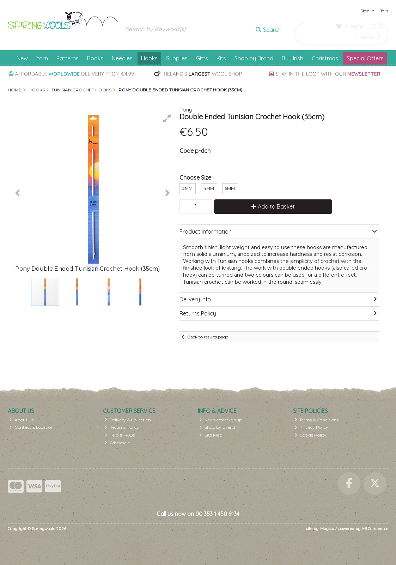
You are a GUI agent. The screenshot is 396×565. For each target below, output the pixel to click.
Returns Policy (121, 427)
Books (95, 58)
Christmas (325, 58)
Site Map (210, 435)
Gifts (202, 58)
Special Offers (365, 58)
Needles (122, 58)
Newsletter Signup (220, 419)
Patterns (67, 58)
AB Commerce (374, 528)
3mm (187, 188)
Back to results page (207, 336)
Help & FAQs (119, 435)
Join (384, 10)
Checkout (368, 37)
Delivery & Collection (127, 419)
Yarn (42, 58)
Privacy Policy (311, 427)
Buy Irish (292, 58)
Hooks (149, 58)
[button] (167, 118)
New (22, 58)
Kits (221, 58)
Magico (327, 528)
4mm (208, 188)
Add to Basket (273, 206)
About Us (21, 419)
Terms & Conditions (316, 419)
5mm (230, 188)
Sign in (367, 10)
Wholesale (117, 442)
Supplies (177, 58)
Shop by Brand (253, 58)
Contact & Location (31, 427)
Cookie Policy (310, 435)
